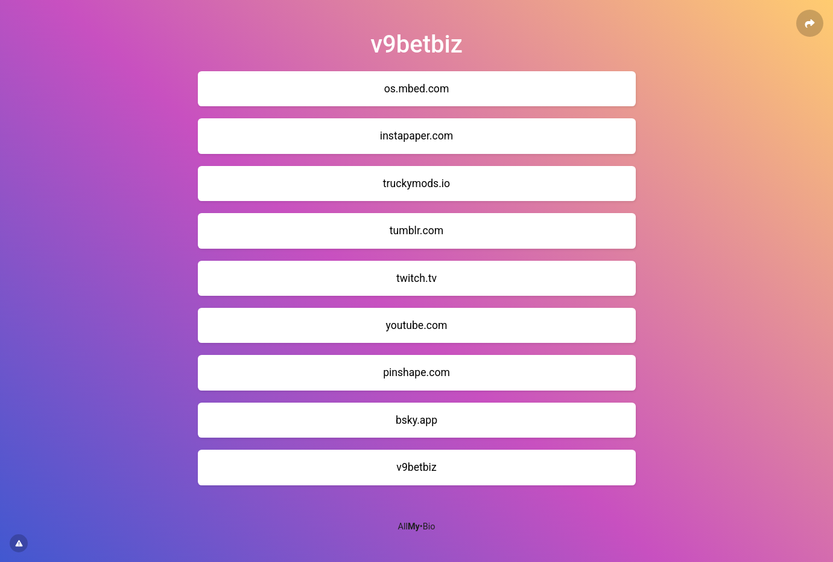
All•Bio (417, 527)
